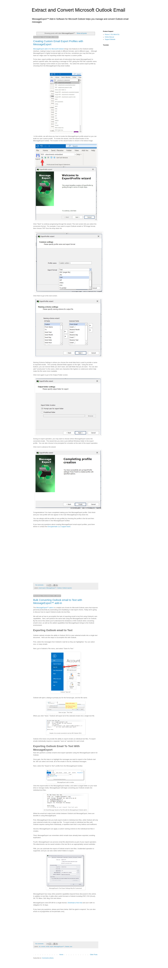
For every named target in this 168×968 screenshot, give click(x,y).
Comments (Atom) (47, 958)
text (71, 946)
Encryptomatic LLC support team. (59, 526)
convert (43, 946)
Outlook (59, 588)
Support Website (110, 39)
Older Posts (93, 954)
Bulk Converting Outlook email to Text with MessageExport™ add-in (57, 602)
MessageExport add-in (45, 607)
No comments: (39, 585)
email (47, 946)
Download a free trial (75, 903)
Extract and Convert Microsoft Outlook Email (78, 10)
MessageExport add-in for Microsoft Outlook (48, 49)
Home (61, 954)
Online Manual (109, 37)
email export (42, 588)
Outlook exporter (67, 588)
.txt (39, 946)
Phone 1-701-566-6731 (112, 34)
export (51, 946)
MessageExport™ (51, 588)
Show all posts (82, 33)
